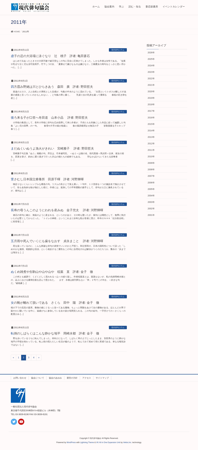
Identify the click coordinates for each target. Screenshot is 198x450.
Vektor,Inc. (127, 442)
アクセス (86, 378)
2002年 (151, 208)
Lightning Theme (87, 442)
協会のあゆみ (55, 378)
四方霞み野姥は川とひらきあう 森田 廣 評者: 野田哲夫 (52, 86)
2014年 (151, 130)
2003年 (151, 202)
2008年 (151, 169)
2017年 (151, 111)
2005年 (151, 189)
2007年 (151, 176)
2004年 (151, 195)
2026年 (151, 52)
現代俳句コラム (117, 50)
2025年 (151, 59)
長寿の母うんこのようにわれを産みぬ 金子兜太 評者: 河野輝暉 (57, 210)
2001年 (151, 215)
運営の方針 (72, 378)
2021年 (151, 85)
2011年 (151, 150)
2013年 (151, 137)
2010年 (151, 156)
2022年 (151, 78)
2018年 (151, 104)
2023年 (151, 72)
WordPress (71, 442)
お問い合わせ (19, 378)
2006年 (151, 182)
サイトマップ (102, 378)
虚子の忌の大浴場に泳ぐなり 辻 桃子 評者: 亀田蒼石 (50, 56)
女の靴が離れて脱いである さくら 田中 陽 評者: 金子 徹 (55, 302)
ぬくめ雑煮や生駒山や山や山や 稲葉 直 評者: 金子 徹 (52, 271)
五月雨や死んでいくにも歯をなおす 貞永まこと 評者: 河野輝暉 (57, 241)
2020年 (151, 91)
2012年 (151, 143)
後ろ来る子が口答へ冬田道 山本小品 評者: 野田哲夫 (49, 117)
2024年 (151, 65)
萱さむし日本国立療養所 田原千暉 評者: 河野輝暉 (47, 179)
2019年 (151, 98)
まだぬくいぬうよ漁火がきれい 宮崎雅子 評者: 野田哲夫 (54, 148)
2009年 (151, 163)
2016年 (151, 117)
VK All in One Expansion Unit (108, 442)
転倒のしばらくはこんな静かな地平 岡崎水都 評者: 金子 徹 (55, 333)
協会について (37, 378)
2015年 (151, 124)
